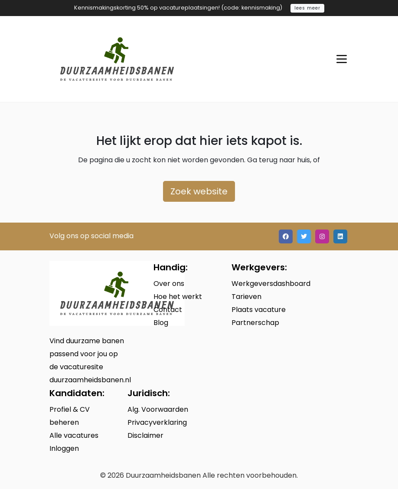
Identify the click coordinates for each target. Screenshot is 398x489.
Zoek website (199, 191)
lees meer (307, 8)
